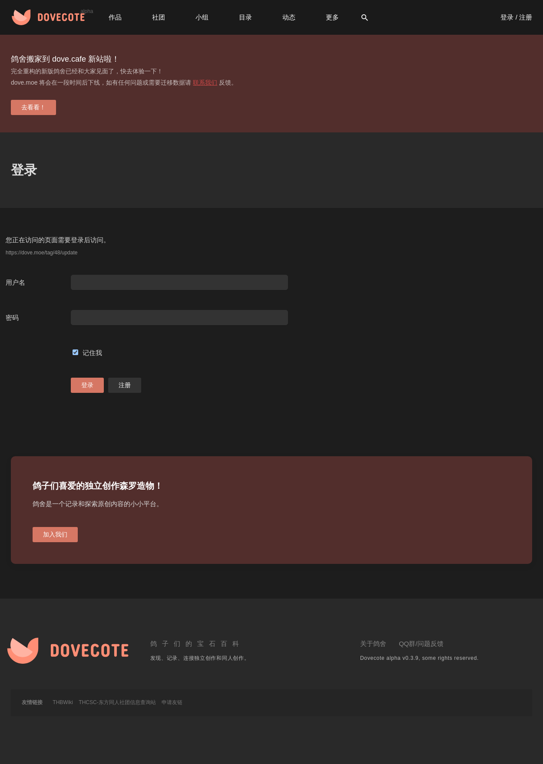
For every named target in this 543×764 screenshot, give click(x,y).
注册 (125, 385)
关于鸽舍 (373, 643)
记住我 (92, 352)
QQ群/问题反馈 (421, 643)
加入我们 (55, 534)
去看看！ (33, 107)
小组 (202, 17)
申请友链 (172, 702)
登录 (87, 385)
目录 (245, 17)
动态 (288, 17)
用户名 (15, 282)
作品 (115, 17)
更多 (332, 17)
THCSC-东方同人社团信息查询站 (117, 702)
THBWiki (63, 702)
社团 (158, 17)
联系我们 (205, 82)
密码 (12, 317)
